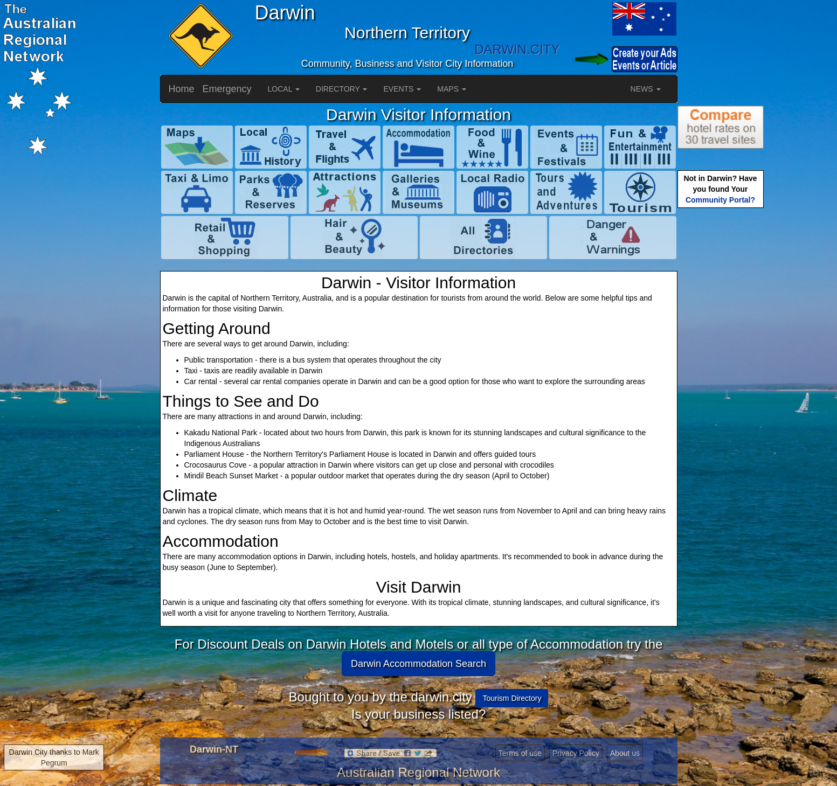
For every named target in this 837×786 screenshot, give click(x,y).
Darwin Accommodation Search (418, 663)
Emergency (227, 89)
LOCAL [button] (284, 89)
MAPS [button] (451, 89)
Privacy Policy (575, 753)
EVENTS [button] (402, 89)
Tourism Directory (511, 698)
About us (625, 753)
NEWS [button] (646, 89)
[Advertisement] (720, 380)
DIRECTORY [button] (342, 89)
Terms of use (520, 753)
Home (182, 89)
